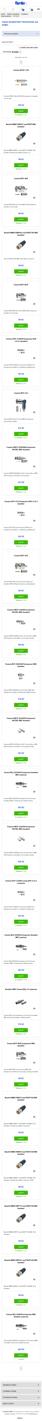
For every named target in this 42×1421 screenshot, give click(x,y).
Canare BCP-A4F (21, 555)
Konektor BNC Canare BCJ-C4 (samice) (21, 989)
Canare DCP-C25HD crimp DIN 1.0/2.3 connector (21, 882)
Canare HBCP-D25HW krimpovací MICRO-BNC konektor (21, 827)
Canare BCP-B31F (21, 284)
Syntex (3, 14)
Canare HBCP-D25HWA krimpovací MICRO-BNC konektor (21, 448)
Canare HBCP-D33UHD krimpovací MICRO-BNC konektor (21, 719)
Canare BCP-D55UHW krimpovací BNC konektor (21, 665)
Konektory (24, 14)
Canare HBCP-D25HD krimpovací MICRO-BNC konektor (21, 611)
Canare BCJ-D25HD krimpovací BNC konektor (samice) (21, 1315)
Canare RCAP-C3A (21, 70)
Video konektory (6, 16)
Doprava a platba (9, 1391)
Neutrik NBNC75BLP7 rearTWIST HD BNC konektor (21, 1098)
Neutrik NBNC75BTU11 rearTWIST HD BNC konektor (21, 1261)
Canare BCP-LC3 (21, 393)
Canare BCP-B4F (21, 178)
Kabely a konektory (13, 14)
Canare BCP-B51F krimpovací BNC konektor (21, 1044)
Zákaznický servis (9, 1385)
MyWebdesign (32, 1414)
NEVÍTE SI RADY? (8, 1403)
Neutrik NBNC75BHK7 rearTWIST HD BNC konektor (21, 1153)
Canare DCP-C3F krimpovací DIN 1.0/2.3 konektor (21, 502)
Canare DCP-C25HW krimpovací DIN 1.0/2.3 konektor (21, 340)
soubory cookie (10, 1414)
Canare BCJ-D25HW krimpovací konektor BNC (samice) (21, 936)
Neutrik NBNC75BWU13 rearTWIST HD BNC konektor (21, 233)
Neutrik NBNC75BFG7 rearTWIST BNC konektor (21, 125)
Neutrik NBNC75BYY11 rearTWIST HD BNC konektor (21, 1207)
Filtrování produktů (11, 34)
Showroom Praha (10, 1397)
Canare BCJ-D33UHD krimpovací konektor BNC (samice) (21, 773)
